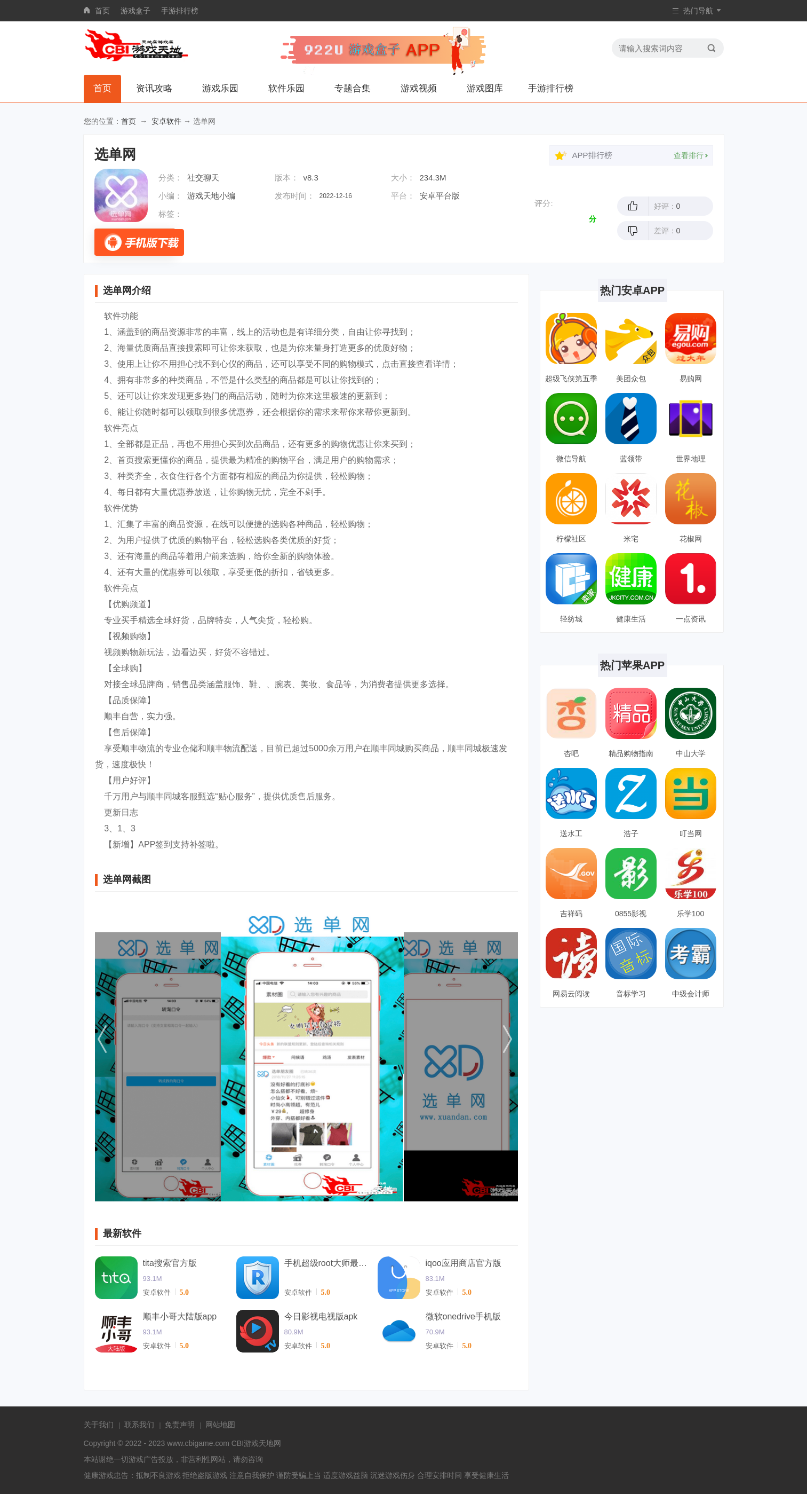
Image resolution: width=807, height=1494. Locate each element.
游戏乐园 (220, 88)
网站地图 (220, 1424)
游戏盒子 (135, 10)
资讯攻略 (154, 88)
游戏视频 (419, 88)
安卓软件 (166, 121)
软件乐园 (286, 88)
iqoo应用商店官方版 (463, 1263)
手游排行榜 (179, 10)
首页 (102, 10)
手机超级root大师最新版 (327, 1263)
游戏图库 (485, 88)
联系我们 (139, 1424)
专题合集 (352, 88)
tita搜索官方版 (170, 1263)
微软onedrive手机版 (463, 1316)
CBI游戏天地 (252, 1443)
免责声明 (180, 1424)
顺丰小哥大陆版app (180, 1316)
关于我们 (99, 1424)
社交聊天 (203, 177)
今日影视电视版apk (321, 1316)
